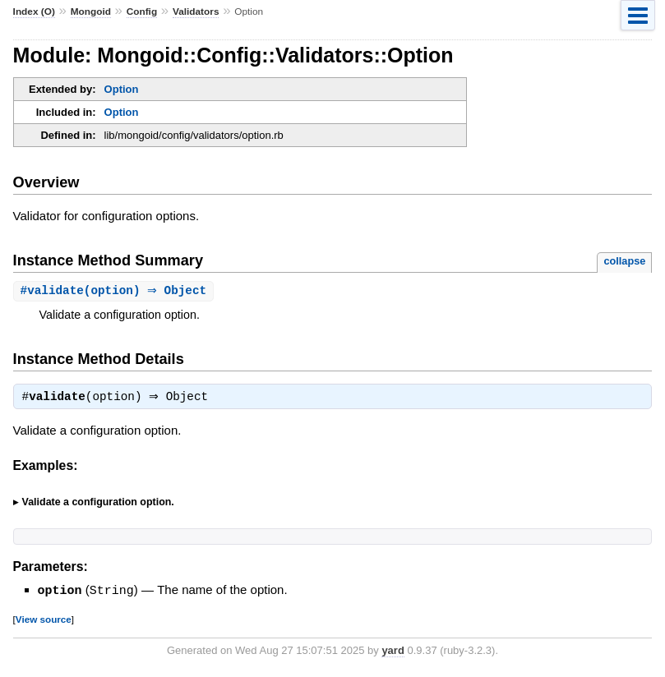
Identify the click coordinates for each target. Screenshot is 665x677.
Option (121, 89)
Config (142, 11)
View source (44, 620)
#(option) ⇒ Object (116, 291)
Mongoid (91, 11)
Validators (196, 11)
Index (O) (34, 11)
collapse (624, 261)
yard (392, 652)
